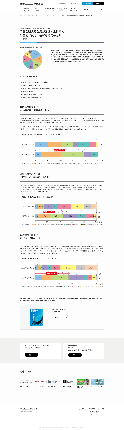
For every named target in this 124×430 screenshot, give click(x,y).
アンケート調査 (24, 25)
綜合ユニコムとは (63, 3)
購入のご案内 (74, 3)
